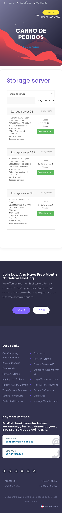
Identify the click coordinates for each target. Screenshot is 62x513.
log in (41, 310)
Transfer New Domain (14, 390)
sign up (21, 310)
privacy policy (49, 481)
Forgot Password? (44, 364)
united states (50, 506)
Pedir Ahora (45, 131)
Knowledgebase (11, 362)
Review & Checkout (44, 390)
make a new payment (46, 384)
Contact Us (40, 353)
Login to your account (46, 379)
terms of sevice (48, 485)
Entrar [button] (50, 12)
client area (39, 395)
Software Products (12, 395)
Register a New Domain (15, 384)
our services (12, 485)
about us (10, 481)
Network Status (11, 373)
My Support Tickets (13, 379)
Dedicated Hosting (12, 401)
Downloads (8, 368)
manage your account (46, 401)
